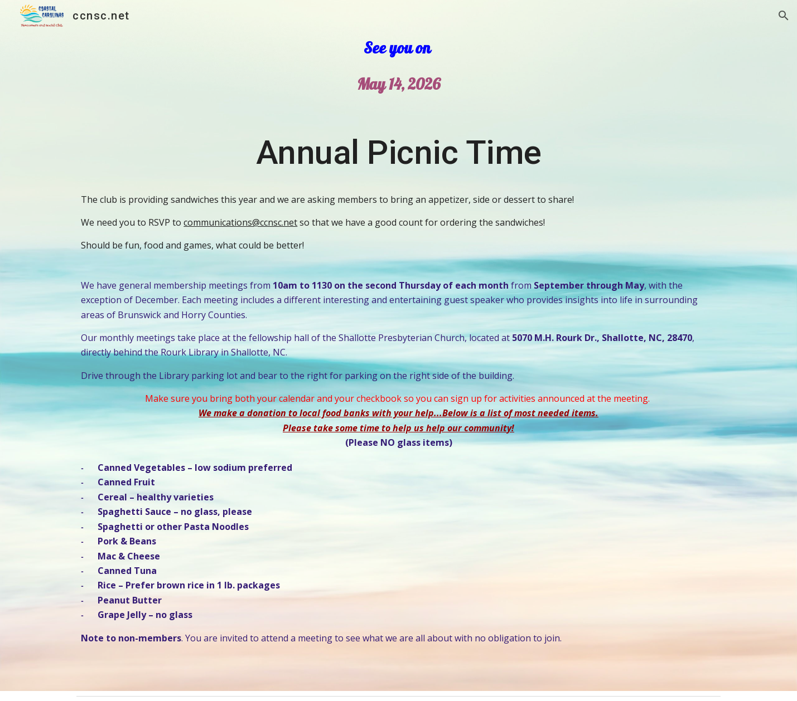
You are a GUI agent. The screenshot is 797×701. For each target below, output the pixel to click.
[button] (783, 15)
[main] (398, 149)
